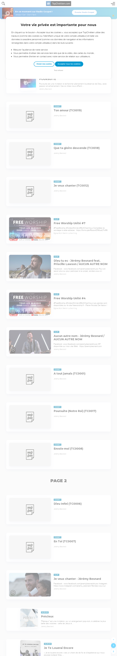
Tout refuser (58, 70)
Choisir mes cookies (44, 64)
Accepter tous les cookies (69, 64)
